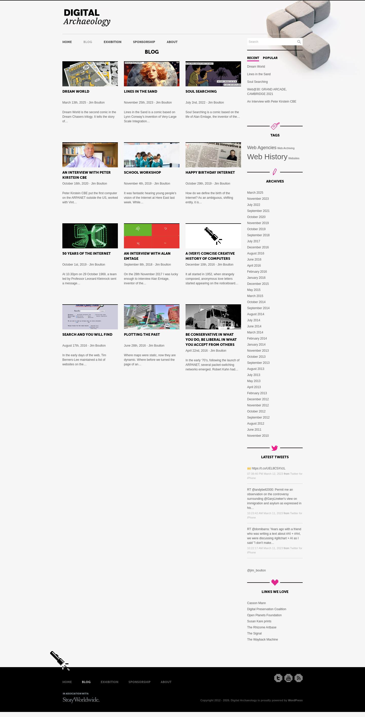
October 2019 (256, 229)
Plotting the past (142, 334)
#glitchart (280, 538)
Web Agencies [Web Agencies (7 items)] (262, 147)
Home (67, 42)
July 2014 (253, 320)
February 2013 (257, 393)
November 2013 (258, 350)
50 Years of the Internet (86, 253)
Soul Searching (201, 91)
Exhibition (112, 42)
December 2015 (258, 284)
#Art (297, 533)
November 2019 (258, 223)
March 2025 (255, 192)
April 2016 (254, 265)
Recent (253, 58)
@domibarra (260, 529)
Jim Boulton (97, 102)
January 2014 (256, 344)
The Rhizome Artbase (261, 627)
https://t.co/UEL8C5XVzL (268, 468)
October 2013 (256, 356)
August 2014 (255, 314)
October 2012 (256, 411)
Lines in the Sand (140, 91)
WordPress (295, 700)
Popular (270, 58)
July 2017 (253, 241)
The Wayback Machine (262, 639)
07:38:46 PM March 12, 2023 (265, 473)
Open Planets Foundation (264, 615)
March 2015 (255, 296)
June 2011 (254, 429)
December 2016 (258, 247)
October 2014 (256, 302)
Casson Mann (256, 603)
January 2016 (256, 278)
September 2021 (258, 211)
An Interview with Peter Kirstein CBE (271, 101)
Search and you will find (87, 334)
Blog (87, 42)
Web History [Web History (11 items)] (267, 156)
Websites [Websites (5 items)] (294, 158)
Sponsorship (144, 42)
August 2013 (255, 369)
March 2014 (255, 332)
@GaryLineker (274, 499)
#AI (288, 533)
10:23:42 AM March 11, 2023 (265, 513)
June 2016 (254, 259)
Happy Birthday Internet (210, 172)
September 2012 (258, 417)
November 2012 (258, 405)
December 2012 (258, 399)
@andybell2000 (262, 489)
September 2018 (258, 235)
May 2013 (254, 381)
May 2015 (254, 290)
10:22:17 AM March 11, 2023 (265, 548)
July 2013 (253, 375)
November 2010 (258, 435)
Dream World (75, 91)
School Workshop (142, 172)
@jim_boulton (256, 570)
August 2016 (255, 253)
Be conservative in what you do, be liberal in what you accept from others (211, 339)
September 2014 (258, 308)
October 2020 (256, 217)
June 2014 (254, 326)
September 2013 (258, 363)
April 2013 (254, 387)
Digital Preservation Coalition (266, 609)
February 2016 (257, 271)
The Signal (254, 633)
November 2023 (258, 199)
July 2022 (253, 205)
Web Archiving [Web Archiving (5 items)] (286, 148)
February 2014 (257, 338)
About (172, 42)
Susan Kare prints (259, 621)
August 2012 (255, 423)
